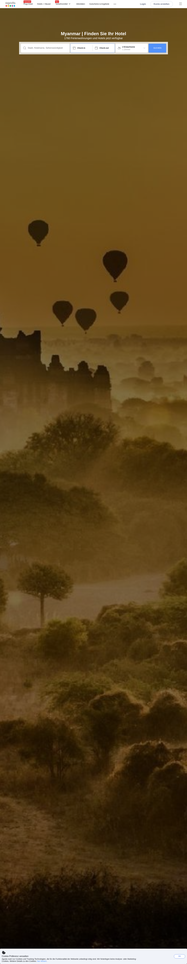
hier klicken (42, 961)
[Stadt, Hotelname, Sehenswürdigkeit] (47, 48)
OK (179, 956)
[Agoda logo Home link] (10, 4)
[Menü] (113, 4)
